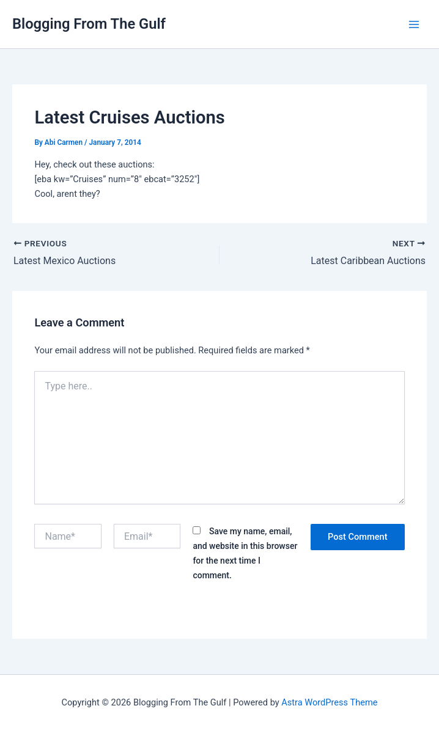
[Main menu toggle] (414, 24)
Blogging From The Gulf (89, 23)
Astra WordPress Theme (329, 702)
